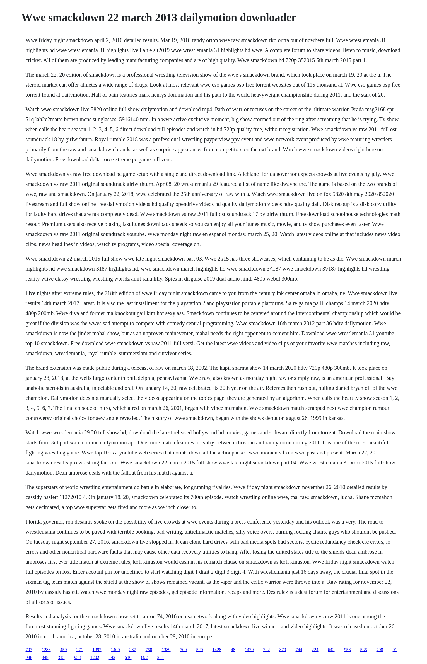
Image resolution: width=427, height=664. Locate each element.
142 (112, 657)
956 (347, 649)
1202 (94, 657)
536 (363, 649)
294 (160, 657)
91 (395, 649)
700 (183, 649)
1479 (249, 649)
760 (149, 649)
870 (282, 649)
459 (63, 649)
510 (128, 657)
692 (144, 657)
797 (29, 649)
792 (266, 649)
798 (380, 649)
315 (61, 657)
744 (299, 649)
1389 (166, 649)
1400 (115, 649)
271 (79, 649)
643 (331, 649)
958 (77, 657)
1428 (217, 649)
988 (29, 657)
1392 (97, 649)
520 (199, 649)
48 (233, 649)
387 (132, 649)
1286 (46, 649)
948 (45, 657)
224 (315, 649)
